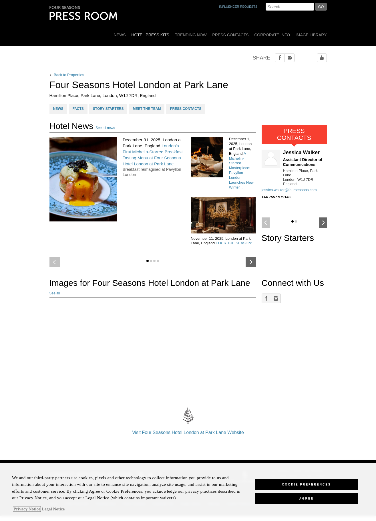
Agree (306, 498)
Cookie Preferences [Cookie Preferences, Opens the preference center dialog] (306, 484)
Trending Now (190, 35)
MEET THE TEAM (147, 109)
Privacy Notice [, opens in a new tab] (26, 509)
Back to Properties (66, 75)
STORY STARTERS (108, 109)
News (120, 35)
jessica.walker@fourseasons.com (289, 190)
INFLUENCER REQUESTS (238, 6)
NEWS (58, 109)
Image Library (311, 35)
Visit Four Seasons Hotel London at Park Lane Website (188, 419)
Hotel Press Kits (150, 35)
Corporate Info (272, 35)
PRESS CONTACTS (185, 109)
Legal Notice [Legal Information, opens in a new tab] (53, 509)
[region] (188, 492)
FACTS (78, 109)
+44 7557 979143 (276, 197)
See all (54, 293)
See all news (105, 128)
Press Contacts (230, 35)
